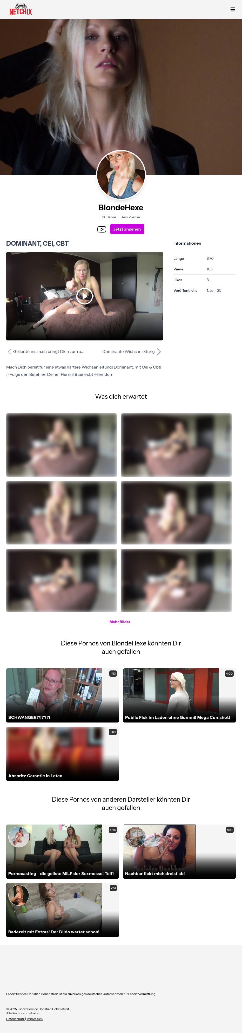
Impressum (34, 1019)
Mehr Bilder (120, 621)
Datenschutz (15, 1019)
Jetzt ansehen (127, 229)
